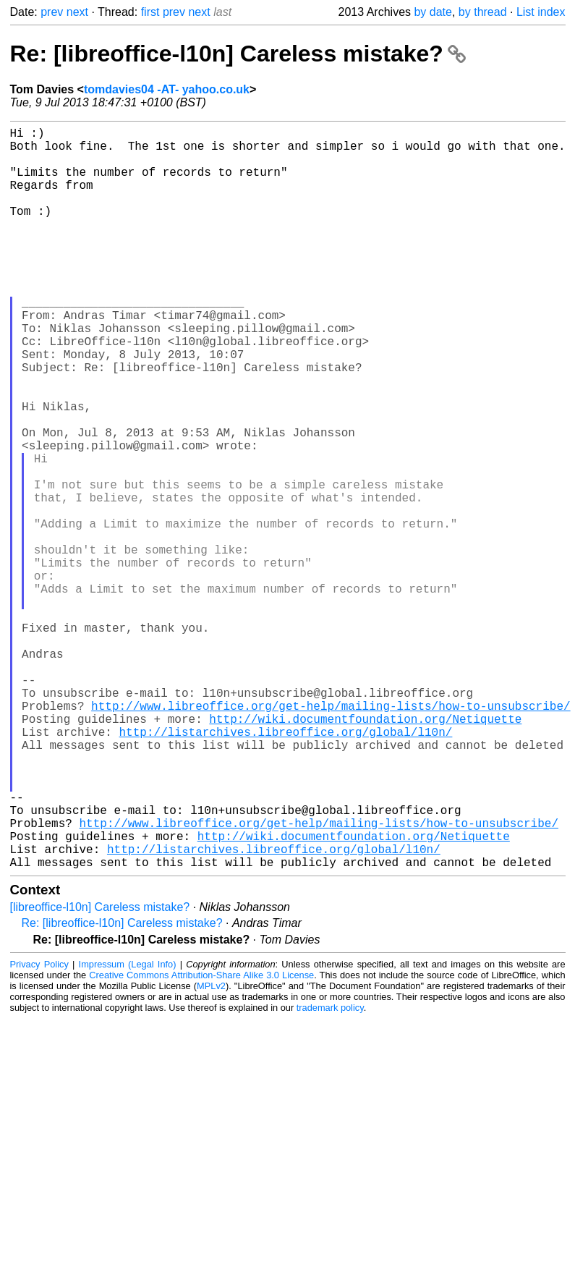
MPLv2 (211, 1150)
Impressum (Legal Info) (127, 1129)
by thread (483, 12)
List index (541, 12)
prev (52, 12)
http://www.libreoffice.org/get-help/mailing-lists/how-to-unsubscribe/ (330, 836)
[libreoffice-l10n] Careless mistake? (100, 1072)
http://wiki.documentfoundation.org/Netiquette (365, 852)
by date (432, 12)
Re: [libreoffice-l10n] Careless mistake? (238, 54)
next (77, 12)
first (150, 12)
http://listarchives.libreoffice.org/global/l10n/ (286, 868)
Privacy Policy (39, 1129)
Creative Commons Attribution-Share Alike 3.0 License (201, 1140)
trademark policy (330, 1172)
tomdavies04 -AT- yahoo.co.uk (167, 89)
